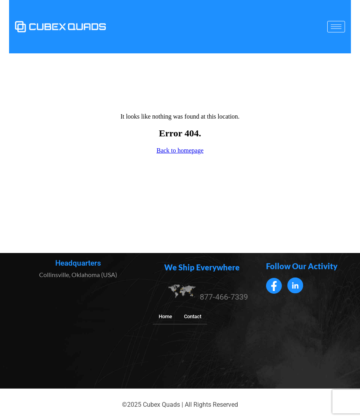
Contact (192, 316)
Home (165, 316)
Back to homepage (179, 150)
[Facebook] (274, 286)
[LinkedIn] (295, 285)
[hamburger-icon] (336, 26)
